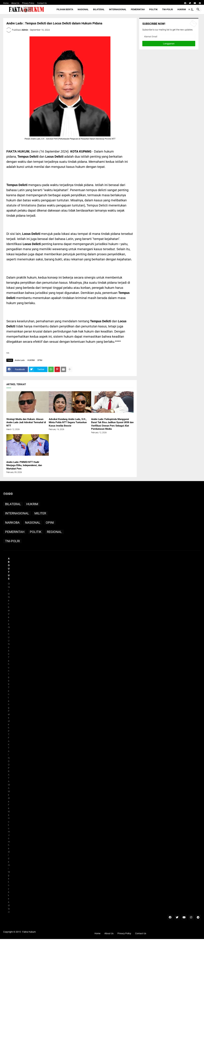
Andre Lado (20, 360)
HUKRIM (181, 9)
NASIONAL (83, 9)
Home (5, 3)
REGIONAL (54, 532)
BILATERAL (99, 9)
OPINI (39, 360)
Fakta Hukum (29, 932)
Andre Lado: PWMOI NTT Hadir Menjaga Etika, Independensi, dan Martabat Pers (24, 465)
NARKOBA (12, 522)
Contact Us (42, 3)
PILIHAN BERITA (65, 9)
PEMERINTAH (138, 9)
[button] (190, 9)
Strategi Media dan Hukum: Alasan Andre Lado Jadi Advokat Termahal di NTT (26, 422)
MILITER (40, 513)
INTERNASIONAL (117, 9)
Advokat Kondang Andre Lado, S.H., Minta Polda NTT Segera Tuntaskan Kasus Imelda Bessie (68, 422)
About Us (15, 3)
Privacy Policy (28, 3)
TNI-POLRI (167, 9)
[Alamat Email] (168, 36)
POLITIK (153, 9)
